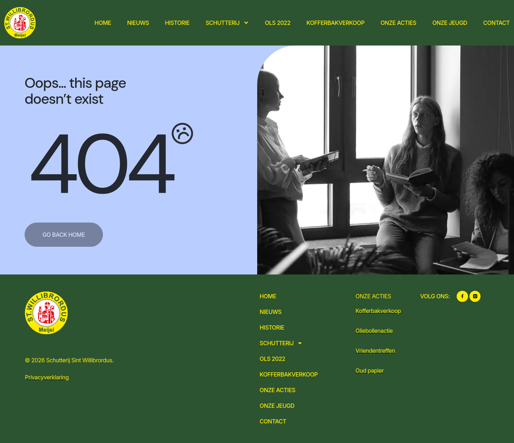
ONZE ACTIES (373, 296)
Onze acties (398, 22)
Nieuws (138, 22)
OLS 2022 (278, 22)
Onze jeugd (449, 22)
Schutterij (227, 23)
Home (102, 22)
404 (100, 164)
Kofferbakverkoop (335, 22)
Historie (177, 22)
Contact (496, 22)
